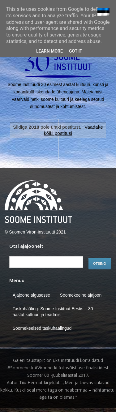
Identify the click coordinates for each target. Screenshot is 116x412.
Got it (75, 51)
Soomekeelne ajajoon (81, 295)
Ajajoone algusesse (31, 295)
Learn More (49, 51)
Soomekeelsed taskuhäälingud (42, 328)
